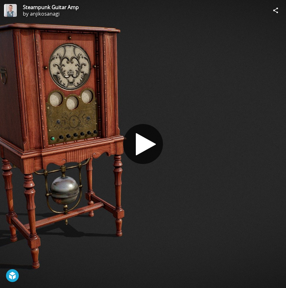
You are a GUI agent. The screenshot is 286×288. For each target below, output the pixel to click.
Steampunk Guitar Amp (51, 7)
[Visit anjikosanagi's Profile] (10, 10)
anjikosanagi (45, 13)
